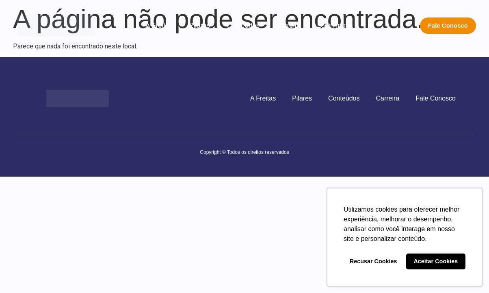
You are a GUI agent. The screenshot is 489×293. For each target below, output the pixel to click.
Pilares (199, 25)
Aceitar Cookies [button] (435, 261)
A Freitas (159, 25)
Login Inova (335, 25)
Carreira (288, 25)
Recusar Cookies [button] (373, 261)
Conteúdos (243, 25)
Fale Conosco (435, 98)
